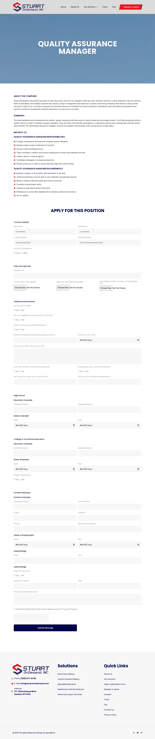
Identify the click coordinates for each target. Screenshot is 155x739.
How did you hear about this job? (29, 346)
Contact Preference (23, 249)
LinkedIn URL (19, 270)
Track (105, 7)
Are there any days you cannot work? (31, 377)
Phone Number (84, 238)
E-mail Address (20, 238)
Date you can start (86, 335)
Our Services (91, 7)
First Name (18, 227)
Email (18, 253)
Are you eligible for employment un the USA (33, 315)
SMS (25, 253)
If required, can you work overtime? (94, 367)
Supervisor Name (21, 581)
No (23, 310)
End (79, 420)
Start (16, 420)
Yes (17, 310)
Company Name (21, 502)
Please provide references (26, 592)
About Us (75, 7)
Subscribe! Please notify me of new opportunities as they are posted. (46, 609)
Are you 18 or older (22, 306)
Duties (16, 513)
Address (81, 513)
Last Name (82, 227)
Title (80, 581)
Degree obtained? (22, 475)
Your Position (84, 502)
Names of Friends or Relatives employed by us (34, 335)
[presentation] (31, 618)
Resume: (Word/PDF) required (70, 282)
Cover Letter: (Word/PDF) (25, 282)
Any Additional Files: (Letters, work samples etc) (119, 283)
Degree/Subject (85, 404)
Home (63, 7)
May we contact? (22, 571)
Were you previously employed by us (30, 325)
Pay (114, 7)
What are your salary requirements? (94, 377)
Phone (17, 524)
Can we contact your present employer (32, 367)
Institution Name (21, 404)
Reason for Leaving (86, 524)
